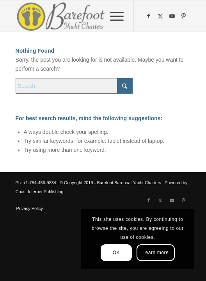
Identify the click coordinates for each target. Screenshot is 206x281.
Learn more (155, 252)
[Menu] (113, 16)
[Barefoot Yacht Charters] (86, 16)
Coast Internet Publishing (40, 191)
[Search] (74, 86)
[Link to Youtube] (173, 16)
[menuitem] (113, 16)
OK (116, 252)
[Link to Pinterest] (184, 16)
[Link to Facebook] (149, 16)
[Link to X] (161, 16)
